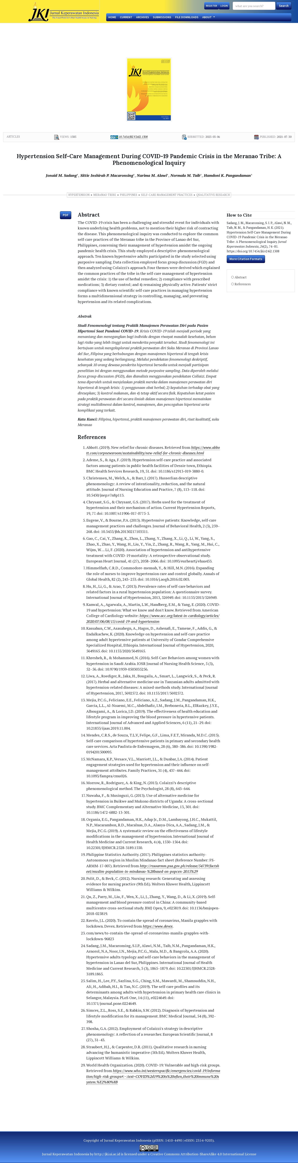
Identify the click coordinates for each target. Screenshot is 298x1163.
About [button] (207, 17)
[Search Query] (254, 6)
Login (224, 5)
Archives (142, 17)
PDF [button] (66, 215)
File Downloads (186, 17)
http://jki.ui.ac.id (107, 1154)
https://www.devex (158, 926)
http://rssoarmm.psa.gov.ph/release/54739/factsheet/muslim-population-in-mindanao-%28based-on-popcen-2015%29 (152, 868)
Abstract (241, 277)
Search (284, 6)
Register (211, 5)
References (243, 284)
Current (126, 17)
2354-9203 (204, 1140)
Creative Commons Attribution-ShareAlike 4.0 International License (203, 1154)
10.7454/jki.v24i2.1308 (133, 137)
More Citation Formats (245, 259)
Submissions (162, 17)
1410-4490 (173, 1140)
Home (112, 17)
